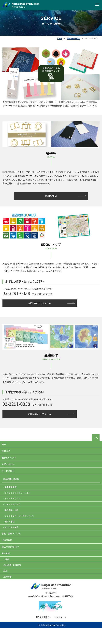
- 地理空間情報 (9, 487)
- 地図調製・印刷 (10, 510)
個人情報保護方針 (43, 617)
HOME (59, 38)
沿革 (5, 570)
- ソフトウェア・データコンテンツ (18, 515)
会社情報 (6, 553)
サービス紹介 (8, 470)
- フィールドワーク (11, 504)
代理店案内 (7, 540)
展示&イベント (9, 457)
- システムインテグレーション (16, 492)
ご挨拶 (6, 559)
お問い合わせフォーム (39, 303)
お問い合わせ (8, 464)
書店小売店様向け (10, 546)
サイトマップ (60, 617)
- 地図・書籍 (9, 521)
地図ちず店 (51, 196)
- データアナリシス (11, 498)
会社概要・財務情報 (12, 565)
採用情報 (7, 576)
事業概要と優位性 (73, 38)
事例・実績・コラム (11, 533)
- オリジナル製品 (10, 527)
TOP (4, 444)
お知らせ (6, 451)
